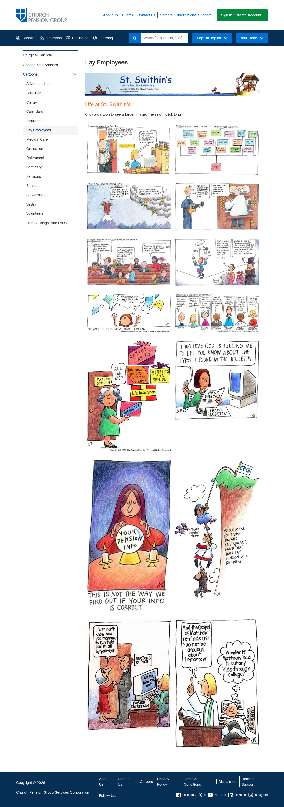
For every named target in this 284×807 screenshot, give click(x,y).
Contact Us (146, 15)
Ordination (34, 148)
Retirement (35, 157)
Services (33, 185)
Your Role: (251, 38)
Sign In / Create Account (241, 15)
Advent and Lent (39, 83)
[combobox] (164, 38)
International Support (194, 15)
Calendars (34, 111)
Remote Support (248, 781)
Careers (166, 15)
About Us (110, 15)
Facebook (186, 795)
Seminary (34, 167)
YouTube (217, 795)
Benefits (26, 38)
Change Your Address (40, 65)
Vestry (31, 204)
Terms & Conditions (192, 781)
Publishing (77, 38)
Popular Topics (212, 38)
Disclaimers (228, 781)
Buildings (33, 93)
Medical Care (37, 139)
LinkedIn (237, 795)
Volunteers (34, 213)
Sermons (33, 176)
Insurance (51, 38)
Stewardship (36, 195)
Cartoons (30, 74)
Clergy (31, 102)
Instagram (258, 795)
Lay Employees (38, 130)
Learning (103, 38)
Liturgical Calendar (38, 55)
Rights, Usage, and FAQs (46, 223)
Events (127, 15)
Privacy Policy (163, 781)
